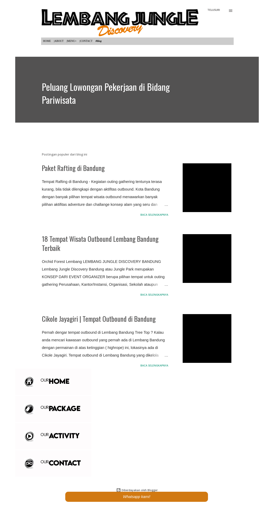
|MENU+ (71, 41)
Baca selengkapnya (154, 214)
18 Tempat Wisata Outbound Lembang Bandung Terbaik (100, 243)
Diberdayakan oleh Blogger (137, 490)
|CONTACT (86, 41)
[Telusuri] (213, 9)
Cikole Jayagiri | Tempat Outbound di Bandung (99, 319)
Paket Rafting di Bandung (73, 168)
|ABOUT (59, 41)
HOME (47, 41)
